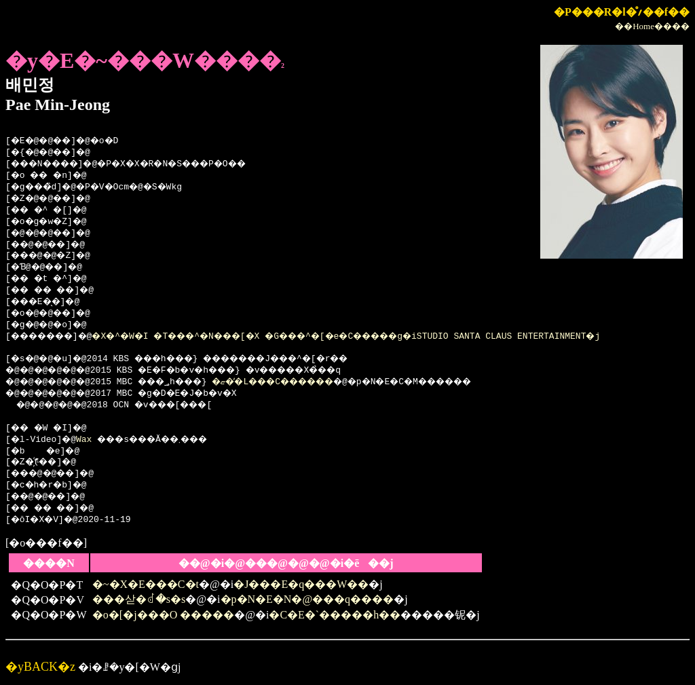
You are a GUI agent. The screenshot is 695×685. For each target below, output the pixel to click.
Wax (87, 440)
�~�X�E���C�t (145, 584)
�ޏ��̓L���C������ (304, 382)
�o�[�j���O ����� (163, 615)
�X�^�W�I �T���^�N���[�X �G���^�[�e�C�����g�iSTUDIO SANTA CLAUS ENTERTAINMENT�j (384, 337)
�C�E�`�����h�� (334, 615)
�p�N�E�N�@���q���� (307, 599)
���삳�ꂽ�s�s (138, 599)
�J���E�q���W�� (301, 584)
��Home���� (652, 26)
